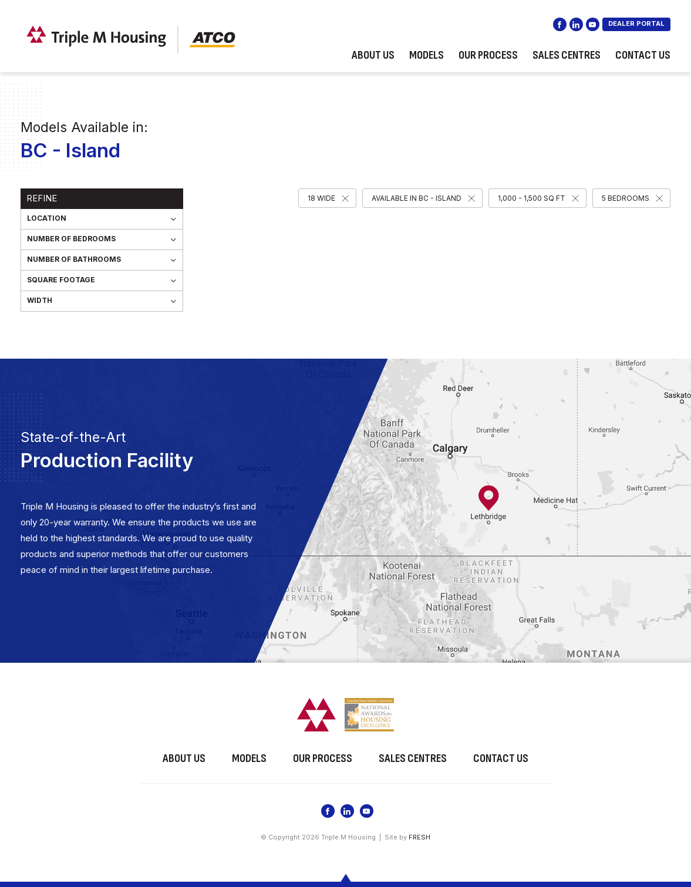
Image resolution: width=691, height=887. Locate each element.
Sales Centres (566, 55)
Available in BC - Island (416, 198)
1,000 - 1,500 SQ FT (531, 198)
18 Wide (321, 198)
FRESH (419, 837)
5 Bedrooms (625, 198)
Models (426, 55)
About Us (373, 55)
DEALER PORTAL (636, 23)
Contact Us (642, 55)
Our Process (488, 55)
